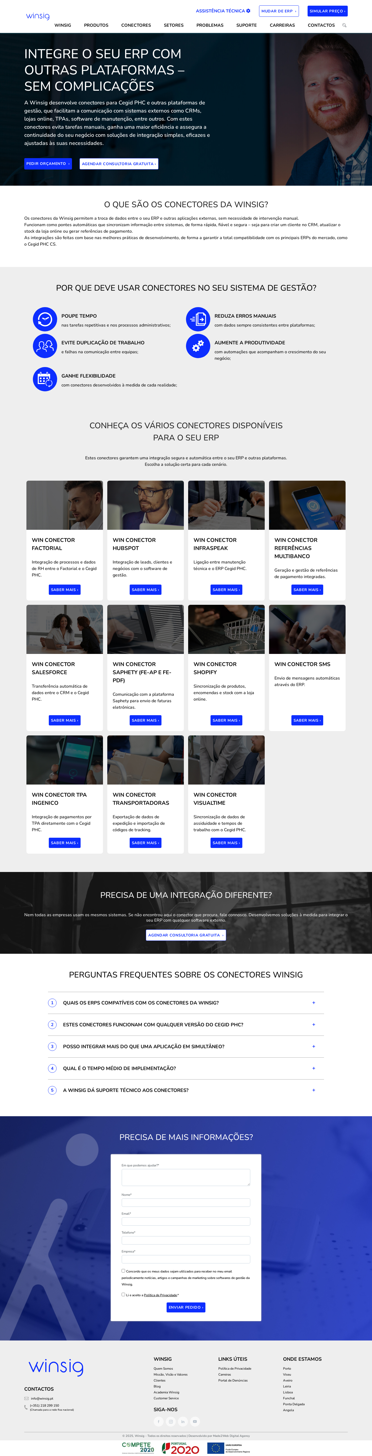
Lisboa (288, 1392)
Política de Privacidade (160, 1295)
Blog (157, 1386)
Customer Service (166, 1398)
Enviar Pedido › (186, 1307)
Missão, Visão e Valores (171, 1374)
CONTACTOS (321, 25)
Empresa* (128, 1251)
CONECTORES (136, 25)
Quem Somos (163, 1368)
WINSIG (62, 25)
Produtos (96, 25)
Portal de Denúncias (233, 1380)
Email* (126, 1213)
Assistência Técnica (223, 11)
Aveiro (287, 1380)
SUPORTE (246, 25)
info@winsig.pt (42, 1398)
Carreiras (282, 25)
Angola (288, 1410)
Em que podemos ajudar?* (140, 1165)
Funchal (289, 1398)
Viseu (287, 1374)
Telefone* (128, 1232)
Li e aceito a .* (152, 1295)
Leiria (287, 1386)
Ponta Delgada (294, 1404)
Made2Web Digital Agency (231, 1436)
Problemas (210, 25)
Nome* (127, 1195)
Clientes (160, 1380)
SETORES (174, 25)
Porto (287, 1368)
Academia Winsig (166, 1392)
